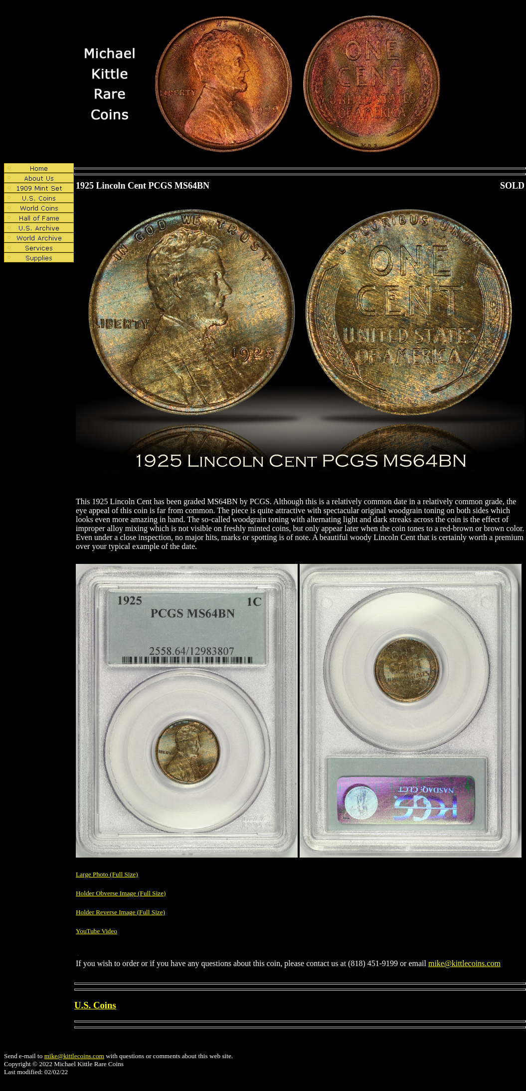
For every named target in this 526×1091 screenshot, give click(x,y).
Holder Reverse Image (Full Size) (120, 912)
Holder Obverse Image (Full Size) (121, 893)
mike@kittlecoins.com (464, 963)
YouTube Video (96, 931)
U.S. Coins (95, 1005)
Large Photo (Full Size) (107, 874)
